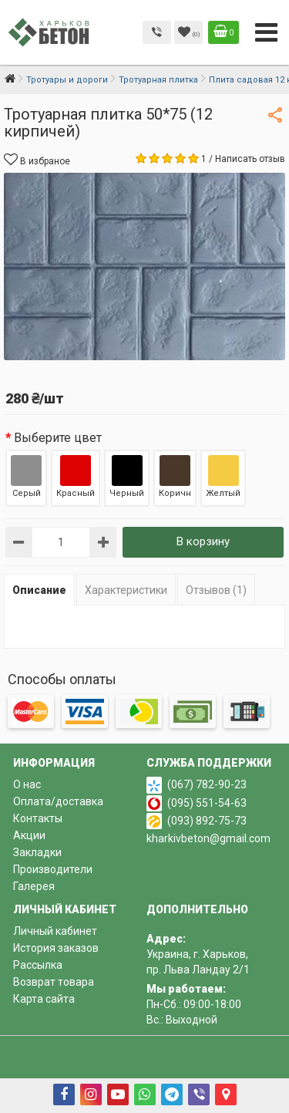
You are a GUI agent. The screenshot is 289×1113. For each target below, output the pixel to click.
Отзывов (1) (216, 590)
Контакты (37, 818)
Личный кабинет (55, 931)
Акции (29, 835)
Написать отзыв (250, 158)
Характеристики (126, 590)
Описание (39, 590)
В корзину (203, 541)
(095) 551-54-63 (207, 803)
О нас (27, 784)
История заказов (56, 948)
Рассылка (37, 965)
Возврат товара (53, 982)
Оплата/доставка (58, 801)
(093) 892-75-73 (207, 821)
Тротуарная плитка (158, 80)
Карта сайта (44, 999)
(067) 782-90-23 (207, 784)
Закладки (37, 852)
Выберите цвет (58, 437)
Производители (52, 869)
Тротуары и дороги (67, 80)
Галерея (34, 886)
